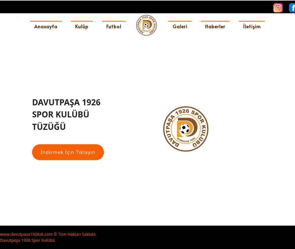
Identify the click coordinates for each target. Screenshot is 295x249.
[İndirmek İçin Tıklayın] (68, 152)
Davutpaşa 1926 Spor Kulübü (27, 240)
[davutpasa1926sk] (146, 25)
